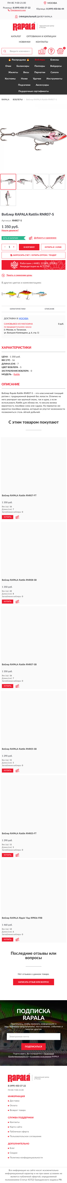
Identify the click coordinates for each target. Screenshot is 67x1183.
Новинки (24, 42)
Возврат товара (18, 1110)
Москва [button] (23, 319)
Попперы (40, 66)
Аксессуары (42, 85)
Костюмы (10, 79)
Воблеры (40, 60)
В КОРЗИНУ (29, 247)
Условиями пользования (40, 1056)
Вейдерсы (56, 66)
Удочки (37, 79)
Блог (12, 1148)
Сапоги (55, 72)
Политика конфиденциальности (26, 1158)
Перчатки (39, 72)
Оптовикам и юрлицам (41, 36)
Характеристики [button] (17, 309)
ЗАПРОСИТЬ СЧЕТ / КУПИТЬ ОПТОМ (33, 255)
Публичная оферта (19, 1132)
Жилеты (13, 72)
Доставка (14, 1101)
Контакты (42, 42)
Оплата (13, 1106)
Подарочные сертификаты (33, 91)
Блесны (54, 60)
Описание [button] (49, 309)
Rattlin (17, 374)
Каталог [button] (16, 36)
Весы (26, 72)
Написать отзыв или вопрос (33, 982)
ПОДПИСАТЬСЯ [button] (33, 1047)
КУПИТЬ (7, 517)
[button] (17, 10)
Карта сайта (16, 1127)
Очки (8, 66)
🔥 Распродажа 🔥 (18, 60)
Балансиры (23, 66)
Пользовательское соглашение (25, 1136)
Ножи (24, 79)
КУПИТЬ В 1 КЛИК (53, 247)
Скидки (13, 1153)
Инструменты (54, 79)
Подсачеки (24, 85)
